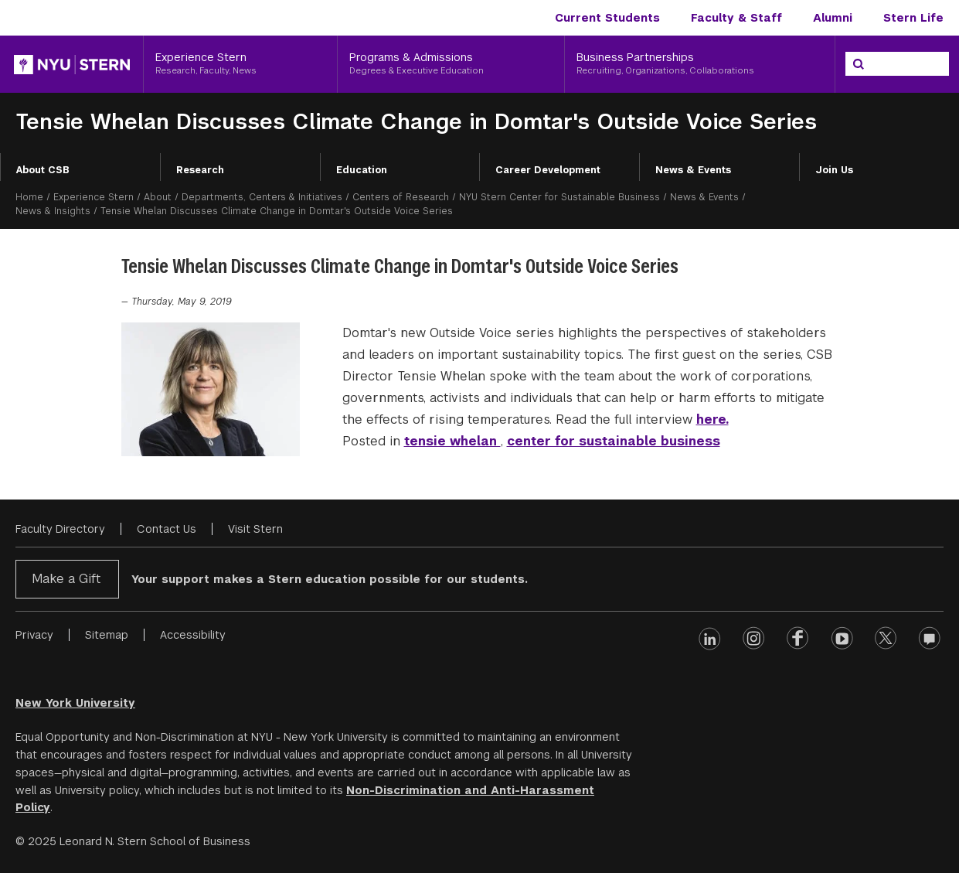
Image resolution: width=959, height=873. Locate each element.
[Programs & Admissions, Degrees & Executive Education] (451, 64)
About (158, 197)
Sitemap (106, 635)
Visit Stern (255, 529)
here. (712, 419)
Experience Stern (93, 197)
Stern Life (913, 18)
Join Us (834, 170)
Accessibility (193, 635)
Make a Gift (66, 579)
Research (200, 170)
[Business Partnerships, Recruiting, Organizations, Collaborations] (700, 64)
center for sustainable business (613, 441)
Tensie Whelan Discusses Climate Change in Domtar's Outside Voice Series (416, 121)
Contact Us (166, 529)
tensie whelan (452, 441)
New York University (75, 703)
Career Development (547, 170)
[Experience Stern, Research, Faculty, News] (240, 64)
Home (29, 197)
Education (361, 170)
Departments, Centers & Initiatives (262, 197)
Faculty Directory (60, 529)
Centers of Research (400, 197)
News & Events (693, 170)
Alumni (832, 18)
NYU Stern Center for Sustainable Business (559, 197)
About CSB (43, 170)
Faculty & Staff (736, 18)
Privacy (34, 635)
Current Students (607, 18)
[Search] (858, 64)
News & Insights (52, 211)
